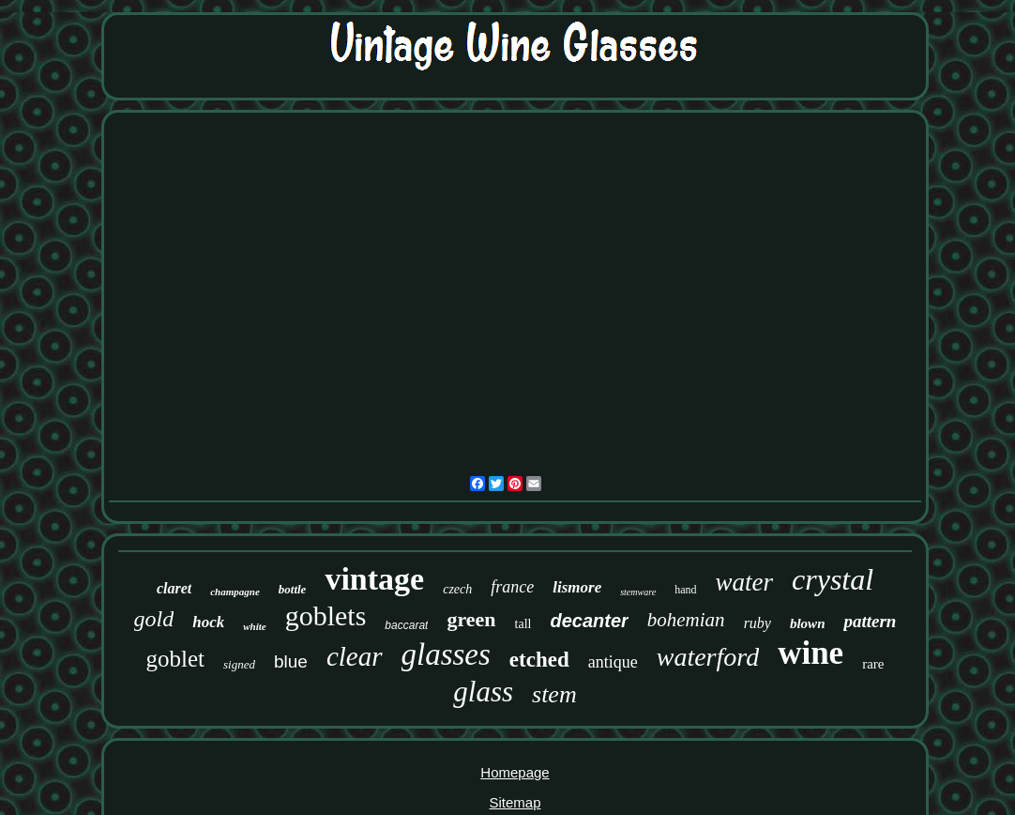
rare (873, 663)
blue (291, 661)
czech (457, 589)
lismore (577, 587)
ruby (757, 623)
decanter (589, 620)
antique (613, 662)
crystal (832, 579)
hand (685, 589)
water (745, 582)
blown (808, 623)
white (254, 626)
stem (554, 694)
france (512, 586)
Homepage (514, 772)
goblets (326, 615)
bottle (293, 589)
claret (174, 588)
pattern (869, 621)
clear (354, 656)
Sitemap (514, 802)
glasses (446, 654)
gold (154, 619)
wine (810, 653)
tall (523, 624)
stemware (638, 592)
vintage (374, 578)
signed (239, 664)
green (471, 619)
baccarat (406, 625)
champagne (235, 591)
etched (539, 659)
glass (483, 691)
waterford (708, 656)
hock (208, 622)
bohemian (686, 619)
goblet (175, 658)
